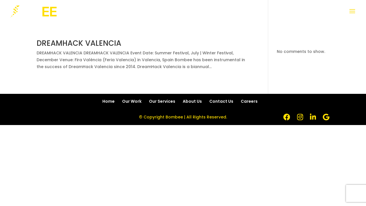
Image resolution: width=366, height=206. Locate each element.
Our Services (162, 101)
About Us (192, 101)
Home (108, 101)
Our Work (132, 101)
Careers (249, 101)
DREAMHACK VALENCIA (79, 43)
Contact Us (221, 101)
